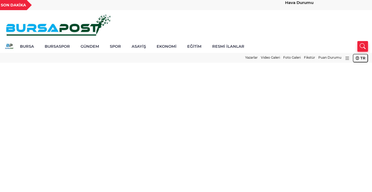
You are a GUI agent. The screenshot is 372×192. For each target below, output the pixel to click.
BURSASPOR (57, 46)
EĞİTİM (194, 46)
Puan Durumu (329, 57)
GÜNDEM (90, 46)
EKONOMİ (167, 46)
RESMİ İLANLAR (228, 46)
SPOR (115, 46)
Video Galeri (270, 57)
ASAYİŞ (139, 46)
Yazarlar (251, 57)
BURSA (27, 46)
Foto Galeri (292, 57)
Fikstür (309, 57)
